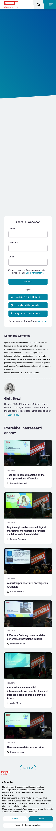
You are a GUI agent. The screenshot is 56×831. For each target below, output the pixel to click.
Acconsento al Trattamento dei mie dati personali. (28, 271)
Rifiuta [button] (15, 819)
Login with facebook (28, 313)
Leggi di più (13, 414)
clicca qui (42, 321)
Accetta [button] (40, 819)
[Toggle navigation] (50, 4)
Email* (11, 256)
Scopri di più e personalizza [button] (28, 825)
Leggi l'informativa (35, 273)
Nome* (11, 228)
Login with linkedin (28, 297)
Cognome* (13, 242)
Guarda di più (28, 768)
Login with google (28, 305)
